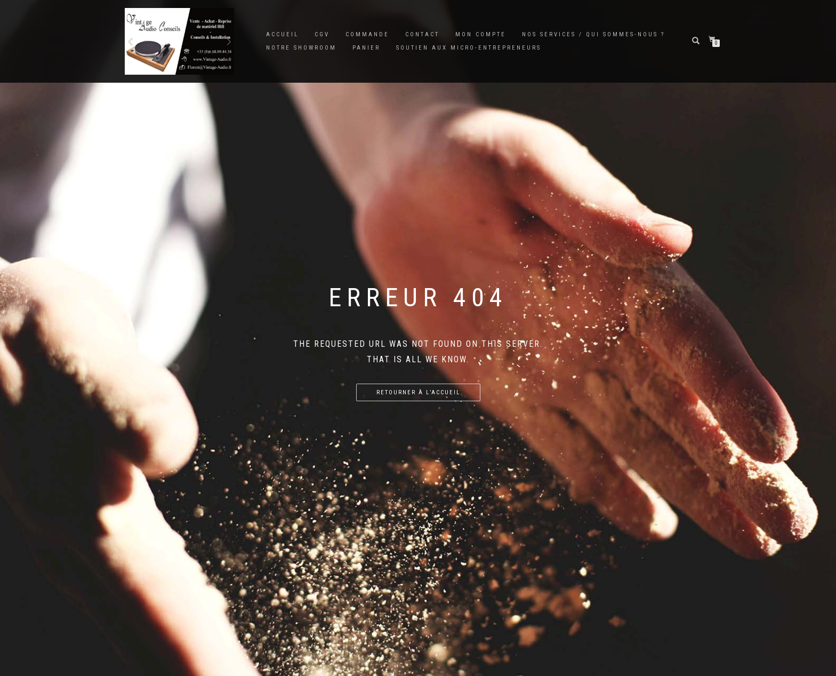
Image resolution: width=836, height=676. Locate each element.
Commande (367, 34)
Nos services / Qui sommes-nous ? (593, 34)
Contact (422, 34)
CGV (322, 34)
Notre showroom (301, 47)
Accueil (282, 34)
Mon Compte (480, 34)
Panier (366, 47)
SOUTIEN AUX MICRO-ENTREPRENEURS (468, 47)
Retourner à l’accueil (418, 392)
